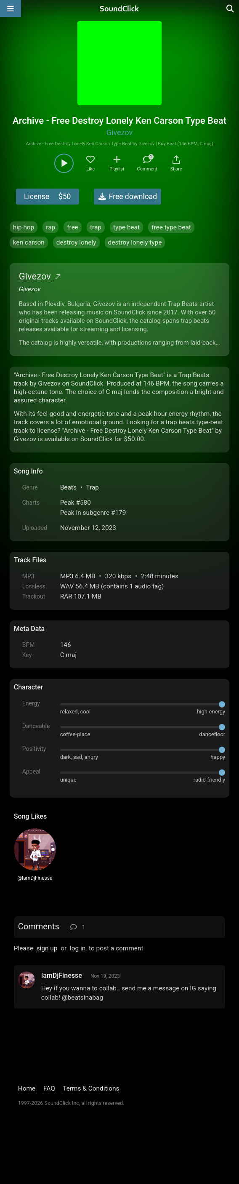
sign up (47, 948)
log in (77, 948)
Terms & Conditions (91, 1088)
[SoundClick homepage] (119, 8)
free (72, 227)
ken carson (29, 242)
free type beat (171, 227)
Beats (68, 487)
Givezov (119, 132)
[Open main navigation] (10, 8)
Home (26, 1088)
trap (95, 227)
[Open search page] (230, 8)
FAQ (49, 1088)
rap (50, 227)
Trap (92, 487)
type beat (126, 227)
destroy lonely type (135, 242)
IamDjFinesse (61, 975)
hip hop (24, 227)
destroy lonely (76, 242)
